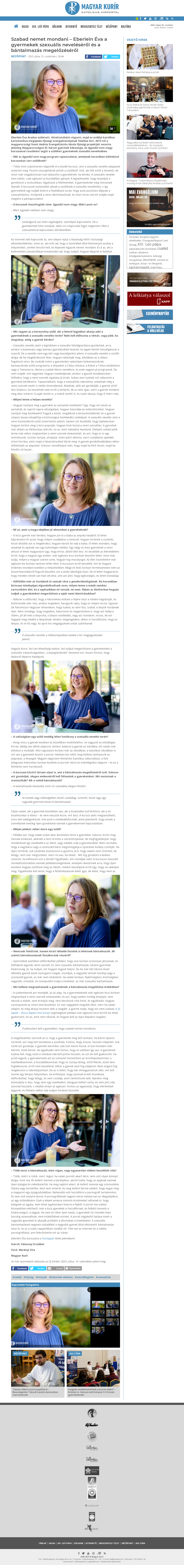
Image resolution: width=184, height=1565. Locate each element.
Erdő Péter (156, 267)
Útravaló (133, 236)
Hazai (25, 26)
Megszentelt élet (91, 26)
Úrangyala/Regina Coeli (155, 240)
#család (17, 1277)
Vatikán (133, 252)
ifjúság (132, 244)
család (162, 248)
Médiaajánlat (80, 1561)
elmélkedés (135, 240)
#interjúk (41, 1277)
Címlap (42, 1543)
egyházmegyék (139, 267)
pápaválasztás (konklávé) (142, 248)
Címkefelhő (135, 232)
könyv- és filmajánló (151, 263)
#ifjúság (29, 1277)
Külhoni (57, 26)
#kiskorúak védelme (61, 1277)
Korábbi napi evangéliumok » (158, 224)
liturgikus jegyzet (149, 236)
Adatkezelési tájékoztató (111, 1561)
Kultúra (126, 26)
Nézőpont (112, 26)
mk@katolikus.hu (116, 1559)
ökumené (149, 260)
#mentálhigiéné (84, 1277)
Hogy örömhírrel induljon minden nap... (147, 197)
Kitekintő (71, 26)
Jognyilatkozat (93, 1561)
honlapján (47, 1238)
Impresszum (68, 1561)
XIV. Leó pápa (40, 26)
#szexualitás (103, 1277)
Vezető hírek (137, 40)
